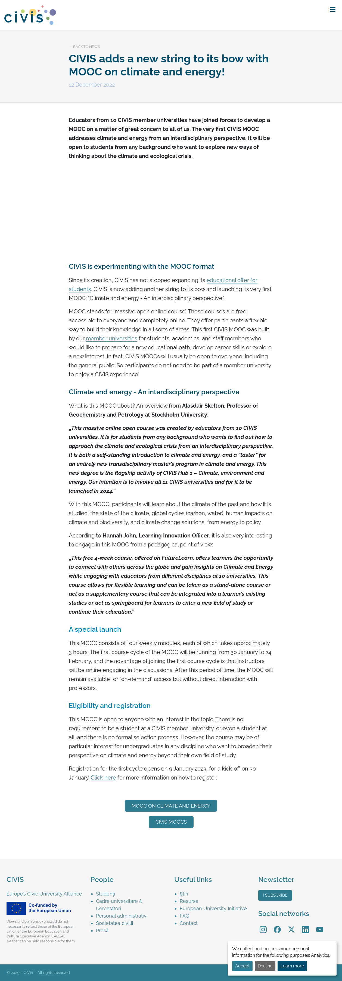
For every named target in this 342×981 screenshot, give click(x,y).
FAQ (184, 916)
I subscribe (275, 895)
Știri (184, 894)
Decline (265, 965)
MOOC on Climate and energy (171, 806)
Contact (189, 923)
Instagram (263, 925)
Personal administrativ (121, 916)
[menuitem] (132, 893)
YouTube (320, 925)
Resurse (189, 901)
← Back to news (84, 47)
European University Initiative (213, 908)
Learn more (292, 965)
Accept (242, 965)
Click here (103, 777)
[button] (333, 9)
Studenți (105, 894)
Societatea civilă (114, 923)
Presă (102, 930)
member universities (111, 338)
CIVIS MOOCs (171, 822)
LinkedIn (305, 925)
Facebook (277, 925)
